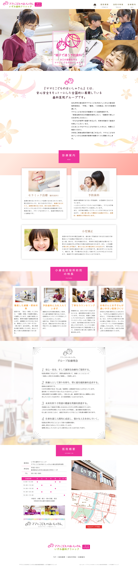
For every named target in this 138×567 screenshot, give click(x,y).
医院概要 (104, 6)
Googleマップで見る (94, 526)
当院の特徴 (118, 6)
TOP (54, 557)
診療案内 (131, 6)
